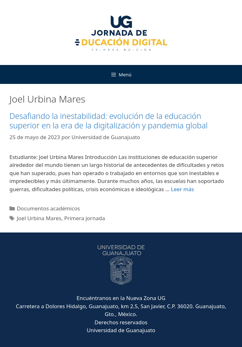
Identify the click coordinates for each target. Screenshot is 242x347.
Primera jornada (84, 218)
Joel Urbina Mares (39, 218)
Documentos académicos (48, 208)
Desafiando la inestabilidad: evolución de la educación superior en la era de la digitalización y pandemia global (108, 120)
